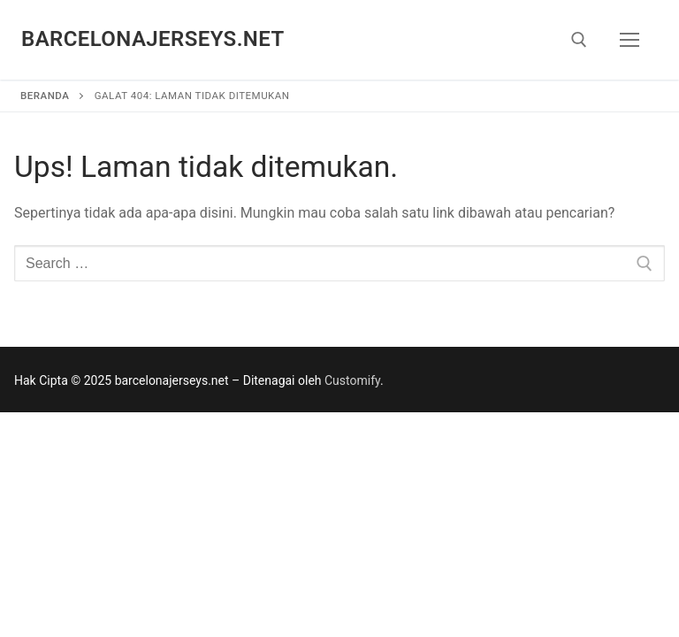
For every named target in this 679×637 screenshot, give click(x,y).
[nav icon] (629, 39)
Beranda (44, 95)
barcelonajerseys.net (153, 39)
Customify (352, 380)
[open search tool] (579, 40)
